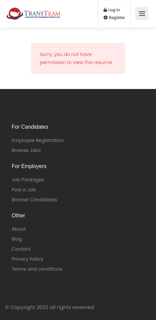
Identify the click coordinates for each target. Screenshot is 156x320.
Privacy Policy (27, 259)
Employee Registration (38, 140)
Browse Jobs (26, 150)
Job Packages (28, 179)
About (19, 229)
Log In (112, 10)
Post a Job (24, 189)
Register (114, 17)
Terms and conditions (37, 269)
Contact (21, 249)
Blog (17, 239)
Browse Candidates (34, 199)
